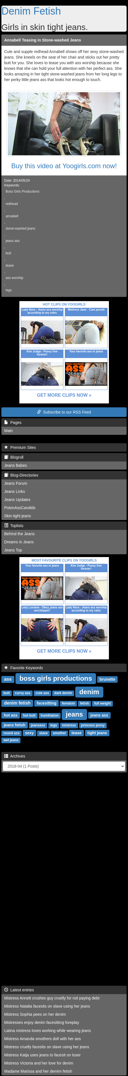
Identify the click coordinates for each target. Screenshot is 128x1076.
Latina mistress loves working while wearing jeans (47, 1030)
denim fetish (17, 703)
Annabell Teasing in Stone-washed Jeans (42, 40)
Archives (14, 756)
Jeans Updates (17, 499)
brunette (107, 679)
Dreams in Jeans (19, 542)
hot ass (10, 715)
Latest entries (19, 990)
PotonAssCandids (19, 507)
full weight (102, 703)
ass (8, 679)
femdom (68, 703)
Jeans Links (14, 491)
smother (59, 733)
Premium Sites (20, 447)
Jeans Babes (15, 465)
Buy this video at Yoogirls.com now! (64, 166)
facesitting (46, 703)
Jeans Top (13, 550)
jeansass (38, 725)
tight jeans (97, 733)
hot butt (29, 715)
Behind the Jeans (19, 534)
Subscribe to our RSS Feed (64, 412)
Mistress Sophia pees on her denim (35, 1014)
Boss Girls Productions (22, 191)
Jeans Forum (15, 483)
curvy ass (22, 693)
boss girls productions (55, 678)
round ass (11, 733)
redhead (12, 204)
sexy (29, 733)
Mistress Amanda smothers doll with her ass (42, 1038)
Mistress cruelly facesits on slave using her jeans (46, 1047)
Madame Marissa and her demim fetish (38, 1071)
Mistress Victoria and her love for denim (38, 1063)
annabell (12, 216)
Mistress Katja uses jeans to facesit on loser (42, 1055)
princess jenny (93, 725)
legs (9, 290)
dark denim (63, 693)
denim (89, 692)
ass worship (14, 278)
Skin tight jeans (17, 516)
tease (10, 265)
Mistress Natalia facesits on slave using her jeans (47, 1006)
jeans (74, 714)
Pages (12, 422)
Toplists (13, 525)
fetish (84, 703)
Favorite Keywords (23, 668)
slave (43, 733)
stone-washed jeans (20, 228)
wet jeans (11, 740)
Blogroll (13, 457)
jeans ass (13, 241)
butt (8, 253)
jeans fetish (14, 725)
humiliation (50, 715)
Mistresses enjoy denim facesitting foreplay (41, 1022)
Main (8, 430)
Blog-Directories (21, 475)
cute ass (42, 693)
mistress (69, 725)
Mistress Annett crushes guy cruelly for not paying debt (51, 998)
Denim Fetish (31, 11)
